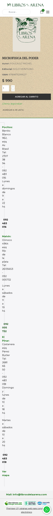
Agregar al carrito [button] (26, 96)
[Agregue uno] (13, 86)
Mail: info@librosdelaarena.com (26, 494)
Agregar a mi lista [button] (13, 110)
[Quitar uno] (13, 89)
